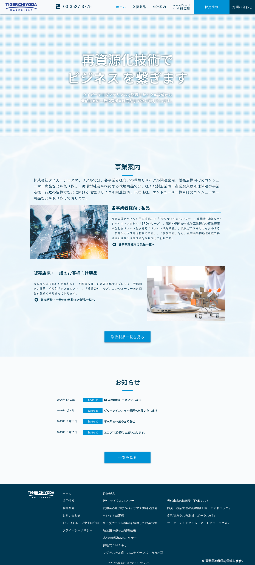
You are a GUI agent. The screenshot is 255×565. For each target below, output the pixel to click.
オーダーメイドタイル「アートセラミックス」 (198, 522)
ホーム (67, 493)
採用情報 (69, 500)
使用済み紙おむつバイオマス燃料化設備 (130, 508)
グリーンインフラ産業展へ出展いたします (131, 410)
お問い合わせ (72, 515)
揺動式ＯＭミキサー (116, 545)
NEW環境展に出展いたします (122, 400)
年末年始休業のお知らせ (119, 421)
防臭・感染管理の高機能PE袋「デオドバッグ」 (199, 508)
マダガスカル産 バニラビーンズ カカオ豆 (133, 552)
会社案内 (69, 508)
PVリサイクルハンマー (118, 500)
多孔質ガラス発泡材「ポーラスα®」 (191, 515)
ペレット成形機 (113, 515)
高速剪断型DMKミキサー (120, 537)
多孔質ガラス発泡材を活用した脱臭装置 (130, 522)
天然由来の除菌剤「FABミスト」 (189, 500)
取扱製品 (109, 493)
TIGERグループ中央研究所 (81, 522)
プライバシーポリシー (78, 530)
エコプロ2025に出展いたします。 (125, 432)
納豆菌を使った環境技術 (119, 530)
